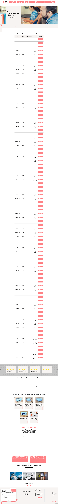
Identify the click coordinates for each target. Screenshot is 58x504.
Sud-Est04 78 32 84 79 (44, 2)
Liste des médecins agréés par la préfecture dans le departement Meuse (29, 466)
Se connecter (55, 499)
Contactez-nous (55, 495)
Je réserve (40, 46)
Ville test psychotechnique (53, 491)
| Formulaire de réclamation (38, 494)
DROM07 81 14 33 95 (52, 2)
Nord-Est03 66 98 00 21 (20, 2)
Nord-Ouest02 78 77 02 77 (13, 2)
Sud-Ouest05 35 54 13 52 (36, 2)
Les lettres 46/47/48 (54, 493)
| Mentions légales (37, 492)
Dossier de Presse (54, 498)
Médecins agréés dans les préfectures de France (51, 492)
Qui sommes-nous (54, 496)
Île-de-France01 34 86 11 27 (28, 2)
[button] (0, 369)
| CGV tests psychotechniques (39, 493)
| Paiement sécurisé (37, 495)
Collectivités (55, 494)
